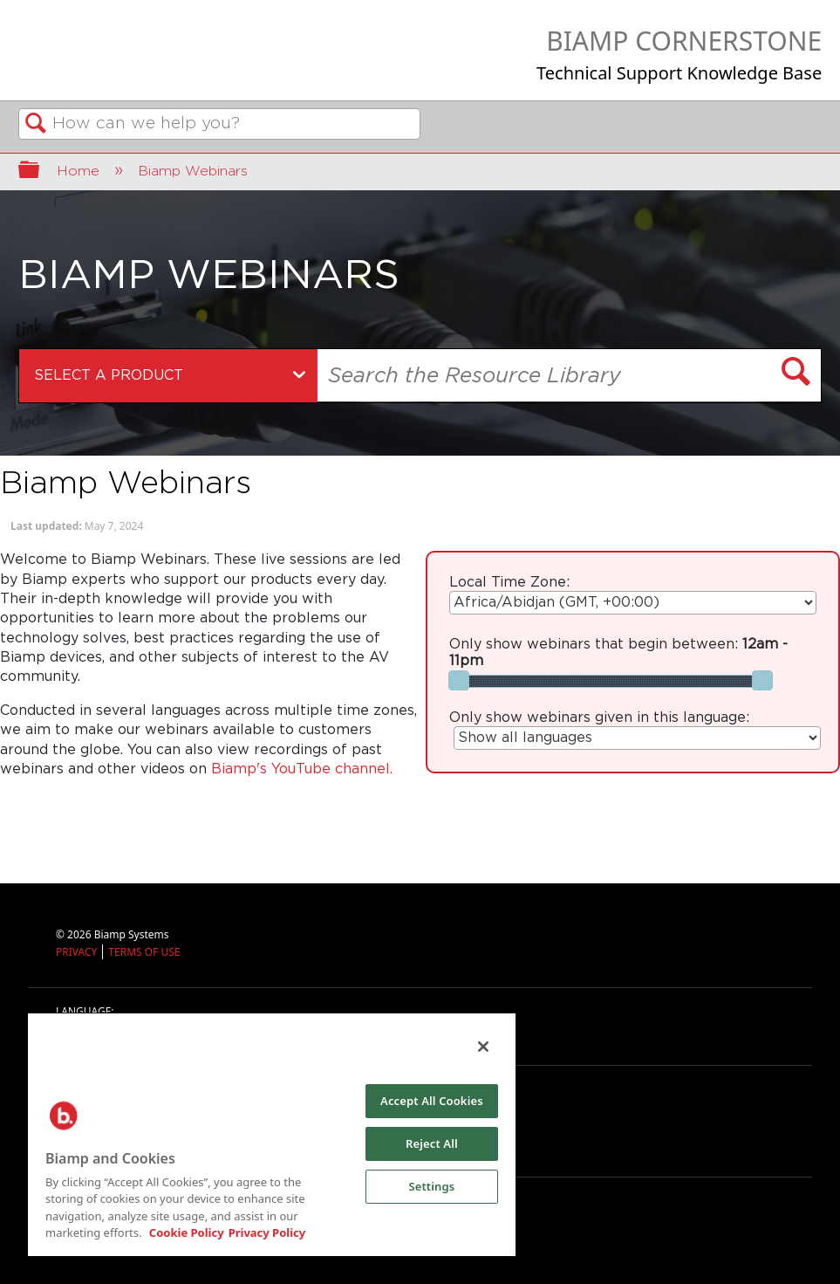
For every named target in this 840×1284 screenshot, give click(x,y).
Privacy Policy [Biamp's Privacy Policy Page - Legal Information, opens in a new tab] (267, 1232)
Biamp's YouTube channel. (302, 769)
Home (80, 171)
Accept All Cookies (431, 1101)
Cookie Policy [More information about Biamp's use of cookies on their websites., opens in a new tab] (186, 1232)
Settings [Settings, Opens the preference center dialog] (431, 1186)
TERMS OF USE (144, 951)
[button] (796, 373)
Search (35, 125)
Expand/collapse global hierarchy (40, 171)
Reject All (432, 1143)
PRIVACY (76, 951)
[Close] (483, 1046)
